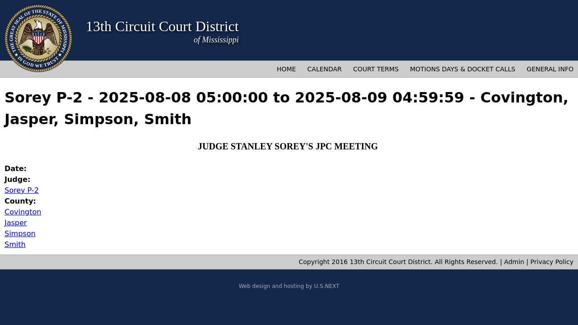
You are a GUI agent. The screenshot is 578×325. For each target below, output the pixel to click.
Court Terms (376, 69)
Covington (23, 212)
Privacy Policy (552, 261)
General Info (550, 69)
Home (286, 69)
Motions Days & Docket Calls (462, 69)
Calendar (325, 69)
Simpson (20, 233)
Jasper (16, 222)
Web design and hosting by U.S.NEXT (289, 286)
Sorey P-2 (22, 190)
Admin (514, 261)
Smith (15, 244)
